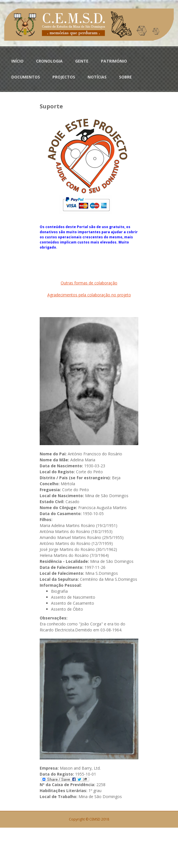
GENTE (81, 61)
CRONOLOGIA (49, 61)
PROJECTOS (63, 77)
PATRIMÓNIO (114, 61)
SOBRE (125, 77)
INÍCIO (17, 61)
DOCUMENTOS (25, 77)
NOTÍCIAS (97, 77)
